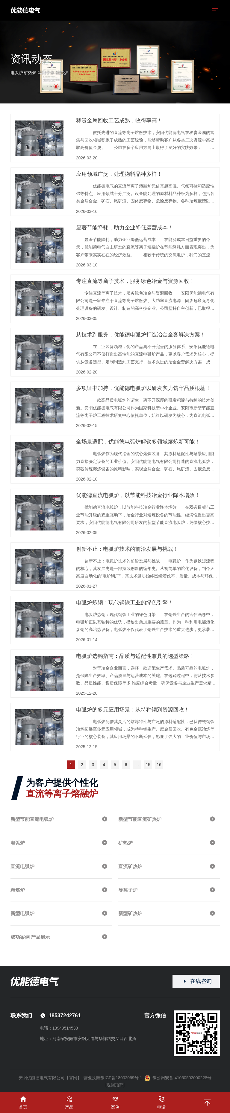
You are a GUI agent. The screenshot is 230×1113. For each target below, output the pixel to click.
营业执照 (92, 1077)
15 (148, 764)
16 (159, 764)
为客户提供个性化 (62, 788)
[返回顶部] (115, 1084)
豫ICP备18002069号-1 (121, 1077)
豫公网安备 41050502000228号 (177, 1078)
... (137, 764)
